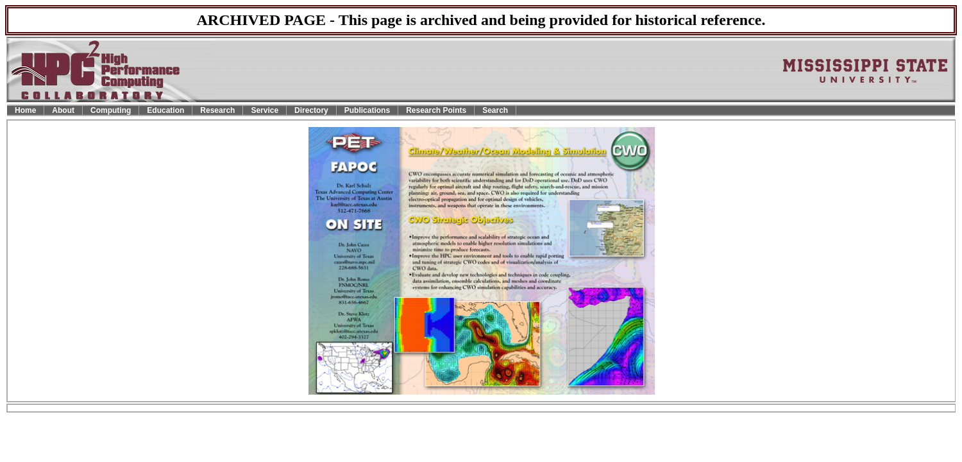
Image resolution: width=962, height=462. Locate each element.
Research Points (436, 110)
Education (165, 110)
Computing (110, 110)
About (63, 110)
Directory (311, 110)
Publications (367, 110)
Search (495, 110)
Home (25, 110)
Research (217, 110)
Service (264, 110)
